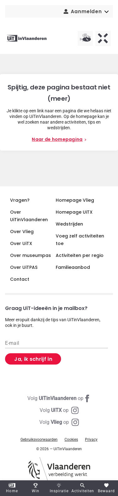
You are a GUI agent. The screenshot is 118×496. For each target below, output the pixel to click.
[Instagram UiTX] (59, 410)
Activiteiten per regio (80, 255)
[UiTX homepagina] (102, 38)
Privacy (91, 439)
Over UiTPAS (23, 267)
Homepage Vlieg (75, 200)
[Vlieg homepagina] (85, 38)
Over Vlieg (22, 231)
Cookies (71, 439)
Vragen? (20, 200)
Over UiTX (21, 243)
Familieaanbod (73, 267)
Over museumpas (30, 255)
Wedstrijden (69, 224)
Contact (19, 279)
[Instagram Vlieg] (59, 422)
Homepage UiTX (74, 212)
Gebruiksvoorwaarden (39, 439)
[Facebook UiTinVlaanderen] (59, 398)
